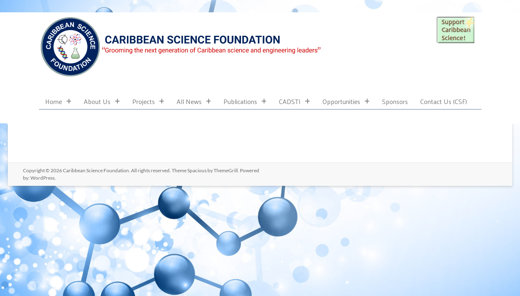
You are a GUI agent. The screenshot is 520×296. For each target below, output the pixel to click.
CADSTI (294, 101)
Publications (245, 101)
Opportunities (346, 101)
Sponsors (395, 101)
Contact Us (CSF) (443, 101)
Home (58, 101)
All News (194, 101)
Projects (148, 101)
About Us (102, 101)
